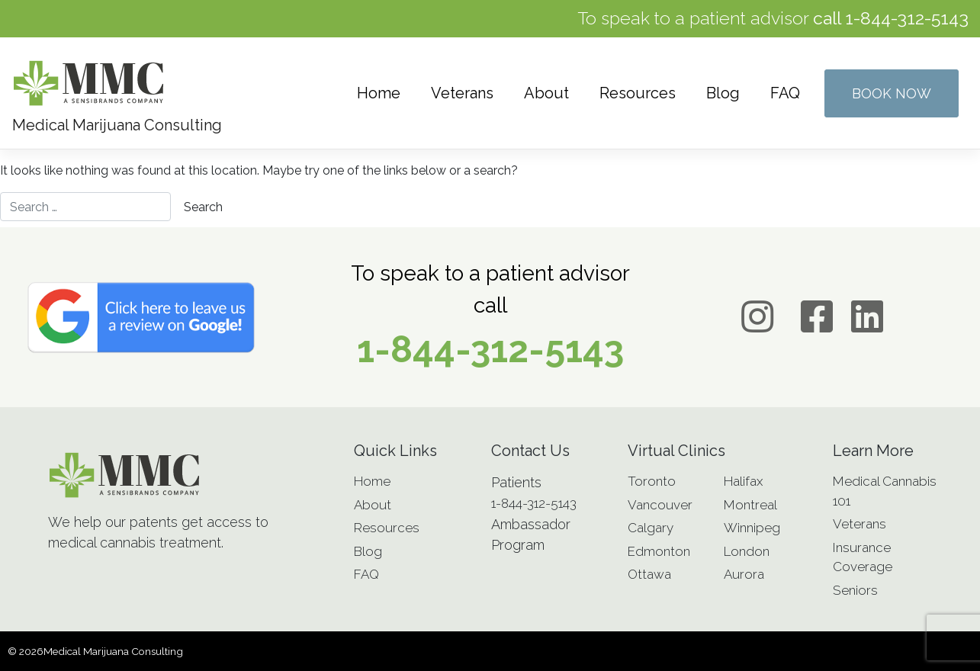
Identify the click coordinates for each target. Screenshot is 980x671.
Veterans (462, 93)
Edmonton (659, 551)
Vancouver (660, 504)
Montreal (750, 504)
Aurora (744, 574)
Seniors (855, 590)
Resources (637, 93)
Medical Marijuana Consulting (113, 651)
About (546, 93)
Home (378, 93)
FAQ (785, 93)
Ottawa (649, 574)
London (747, 551)
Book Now (891, 93)
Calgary (650, 527)
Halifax (743, 481)
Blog (723, 93)
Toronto (652, 481)
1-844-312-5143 (907, 18)
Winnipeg (752, 527)
